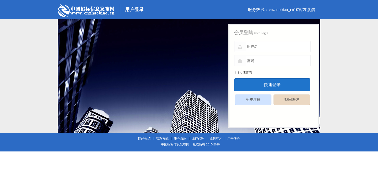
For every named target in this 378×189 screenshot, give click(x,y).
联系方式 (162, 138)
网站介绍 (144, 138)
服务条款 (180, 138)
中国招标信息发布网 (175, 144)
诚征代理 (198, 138)
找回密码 (292, 100)
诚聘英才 (215, 138)
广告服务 (233, 138)
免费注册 (253, 100)
